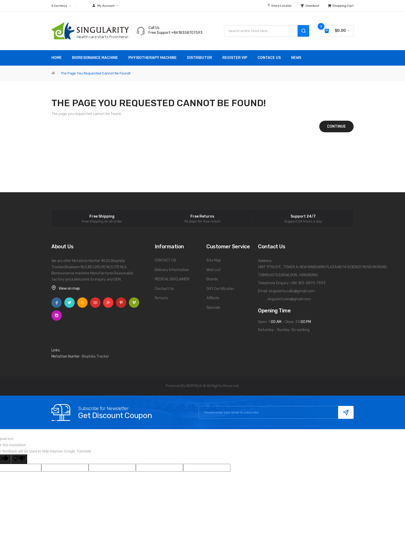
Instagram (56, 315)
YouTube (95, 302)
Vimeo (134, 302)
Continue (336, 126)
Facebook (56, 302)
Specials (213, 307)
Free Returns (202, 216)
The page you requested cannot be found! (95, 73)
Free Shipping (101, 216)
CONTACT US (165, 260)
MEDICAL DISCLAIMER (172, 279)
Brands (212, 279)
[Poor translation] (19, 459)
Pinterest (121, 302)
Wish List (213, 270)
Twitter (69, 302)
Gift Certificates (220, 289)
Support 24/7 (303, 216)
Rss (82, 302)
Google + (108, 302)
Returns (161, 298)
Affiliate (212, 298)
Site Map (213, 260)
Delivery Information (172, 270)
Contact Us (164, 289)
